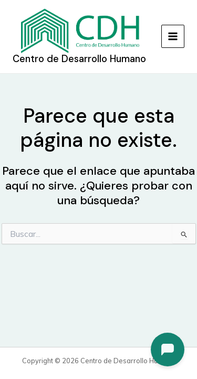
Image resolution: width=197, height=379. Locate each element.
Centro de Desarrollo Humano (79, 59)
